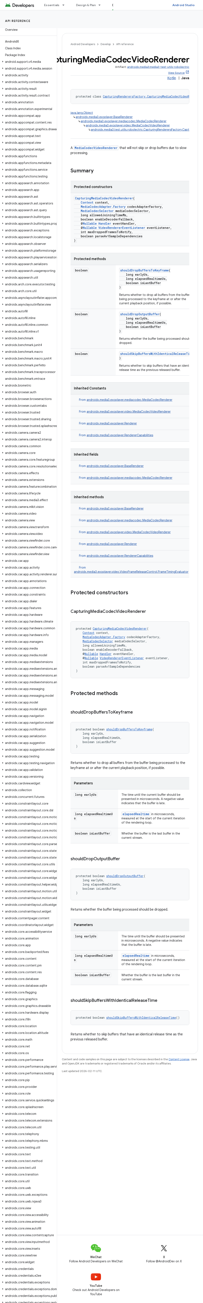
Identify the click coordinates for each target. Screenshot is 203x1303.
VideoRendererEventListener (121, 228)
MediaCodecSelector (97, 211)
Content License (179, 1059)
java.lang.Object (82, 113)
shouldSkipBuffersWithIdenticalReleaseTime (156, 354)
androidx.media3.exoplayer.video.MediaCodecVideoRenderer (128, 125)
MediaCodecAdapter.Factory (103, 207)
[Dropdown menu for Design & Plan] (101, 5)
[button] (27, 61)
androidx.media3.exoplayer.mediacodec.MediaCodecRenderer (123, 121)
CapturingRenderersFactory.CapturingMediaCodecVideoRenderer (152, 96)
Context (87, 202)
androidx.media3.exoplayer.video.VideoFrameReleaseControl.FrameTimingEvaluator (131, 572)
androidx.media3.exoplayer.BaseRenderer (104, 117)
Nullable (90, 223)
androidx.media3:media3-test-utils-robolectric (158, 67)
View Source (176, 73)
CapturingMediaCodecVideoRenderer (104, 198)
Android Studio (183, 5)
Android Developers (83, 44)
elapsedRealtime (136, 814)
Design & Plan (86, 5)
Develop (106, 44)
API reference (18, 21)
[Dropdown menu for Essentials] (65, 5)
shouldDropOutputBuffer (139, 314)
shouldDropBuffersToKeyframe (144, 270)
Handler (104, 223)
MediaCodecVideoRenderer (96, 148)
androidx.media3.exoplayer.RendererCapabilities (120, 435)
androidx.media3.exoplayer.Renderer (112, 423)
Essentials (52, 5)
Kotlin (171, 78)
